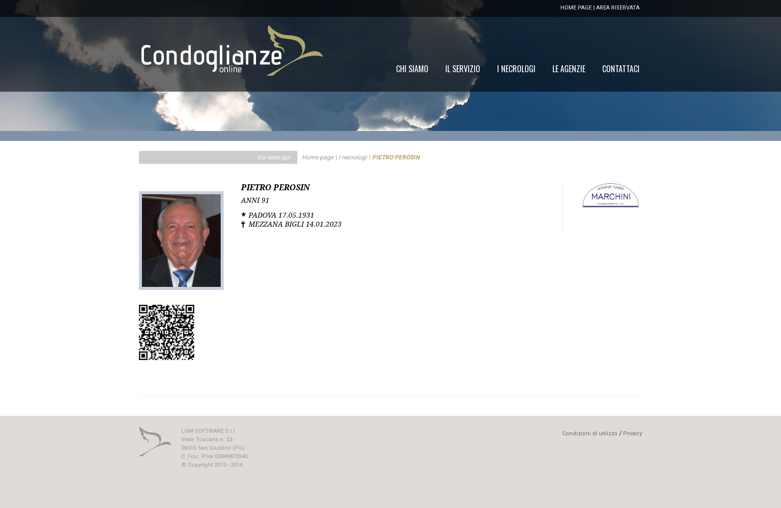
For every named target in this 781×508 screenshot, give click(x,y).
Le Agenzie (568, 69)
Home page (317, 157)
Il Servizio (462, 69)
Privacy (632, 433)
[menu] (518, 68)
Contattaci (621, 69)
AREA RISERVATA (618, 7)
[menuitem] (621, 68)
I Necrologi (516, 69)
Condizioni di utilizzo (590, 433)
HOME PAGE (576, 7)
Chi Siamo (412, 69)
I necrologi (353, 157)
